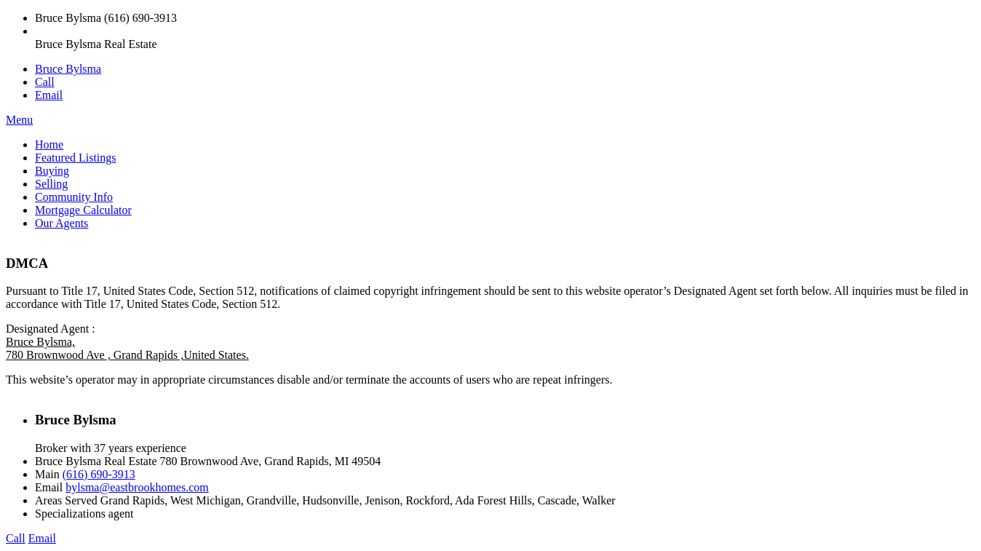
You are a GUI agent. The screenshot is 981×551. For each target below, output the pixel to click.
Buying (52, 170)
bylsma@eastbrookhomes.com (136, 487)
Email (49, 95)
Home (49, 144)
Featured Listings (75, 157)
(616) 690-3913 (99, 474)
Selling (51, 184)
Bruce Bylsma (68, 69)
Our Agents (61, 223)
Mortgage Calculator (83, 210)
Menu (19, 120)
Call (45, 82)
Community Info (74, 197)
